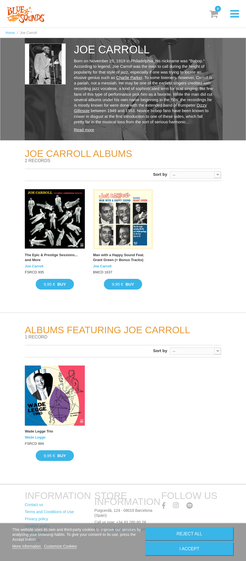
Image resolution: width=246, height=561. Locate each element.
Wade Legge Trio (39, 431)
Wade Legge (35, 437)
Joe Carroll (34, 266)
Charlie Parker (129, 77)
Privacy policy (36, 519)
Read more (84, 129)
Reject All (189, 533)
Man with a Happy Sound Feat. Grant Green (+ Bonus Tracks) (118, 257)
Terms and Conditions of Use (49, 512)
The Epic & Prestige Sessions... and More (51, 257)
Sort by (160, 174)
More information (27, 546)
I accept (189, 549)
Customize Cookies (60, 546)
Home (10, 33)
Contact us (34, 504)
